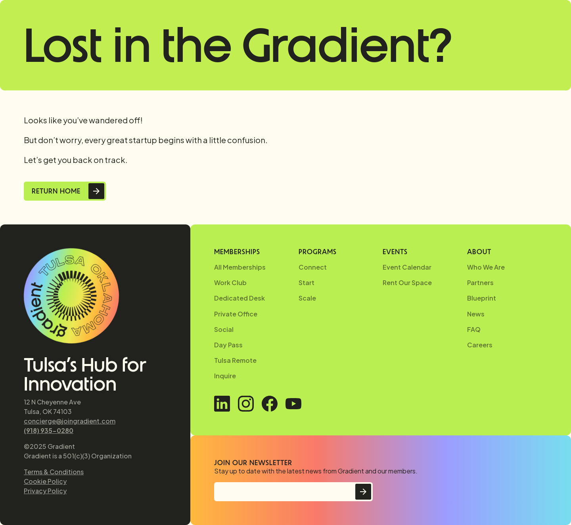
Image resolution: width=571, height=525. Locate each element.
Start (306, 282)
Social (224, 329)
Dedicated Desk (239, 298)
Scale (307, 298)
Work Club (230, 282)
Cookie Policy (45, 481)
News (476, 314)
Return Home (56, 191)
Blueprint (481, 298)
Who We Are (486, 267)
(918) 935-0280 (48, 430)
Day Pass (228, 345)
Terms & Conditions (54, 472)
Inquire (225, 375)
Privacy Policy (45, 491)
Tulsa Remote (235, 360)
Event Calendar (407, 267)
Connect (313, 267)
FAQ (474, 329)
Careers (479, 345)
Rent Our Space (407, 282)
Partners (480, 282)
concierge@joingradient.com (69, 421)
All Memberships (240, 267)
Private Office (235, 314)
